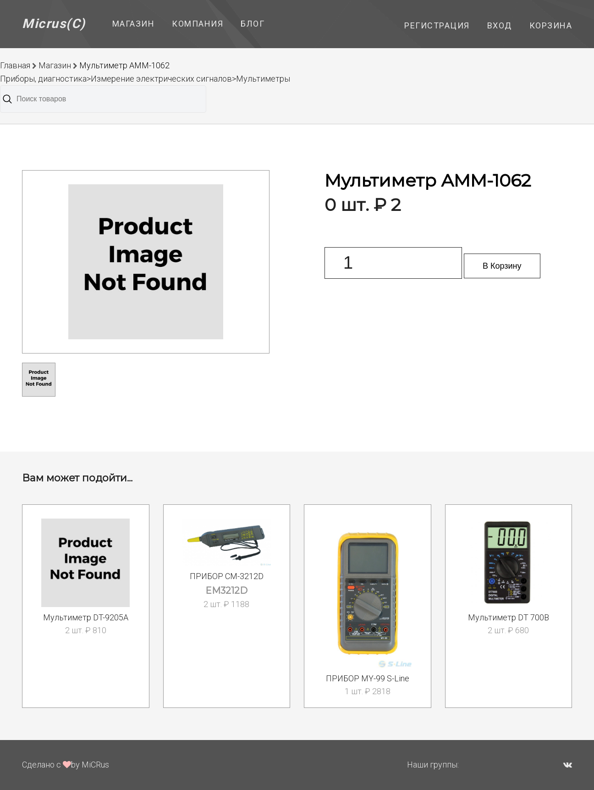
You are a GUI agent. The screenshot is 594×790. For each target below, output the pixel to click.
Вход (499, 25)
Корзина (550, 25)
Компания (197, 23)
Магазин (133, 23)
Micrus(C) (54, 23)
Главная (15, 65)
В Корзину (502, 266)
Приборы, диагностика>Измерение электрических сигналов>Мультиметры (145, 78)
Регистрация (437, 25)
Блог (252, 23)
